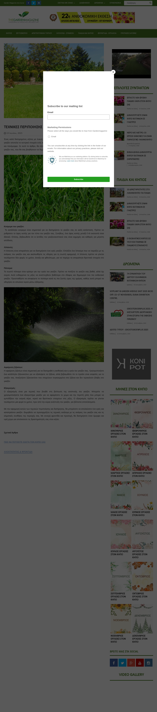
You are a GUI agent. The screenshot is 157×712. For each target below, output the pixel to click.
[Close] (113, 72)
